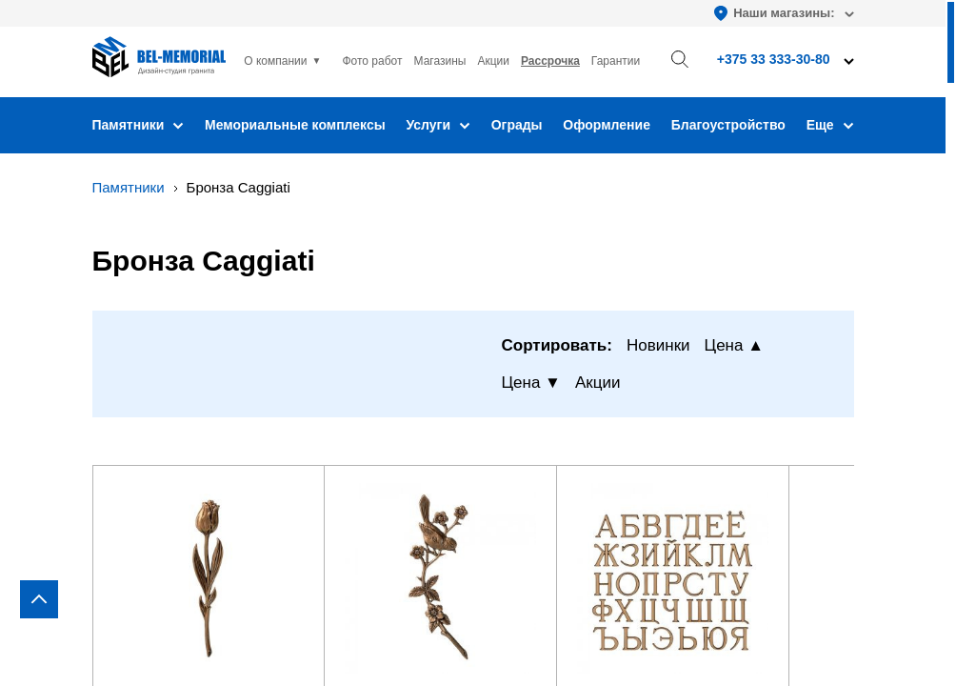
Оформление (606, 124)
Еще (830, 124)
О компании (275, 61)
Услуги (437, 124)
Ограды (517, 124)
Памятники (138, 124)
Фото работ (372, 61)
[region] (478, 343)
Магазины (440, 61)
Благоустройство (728, 124)
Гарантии (615, 61)
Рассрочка (550, 61)
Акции (493, 61)
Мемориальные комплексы (295, 124)
